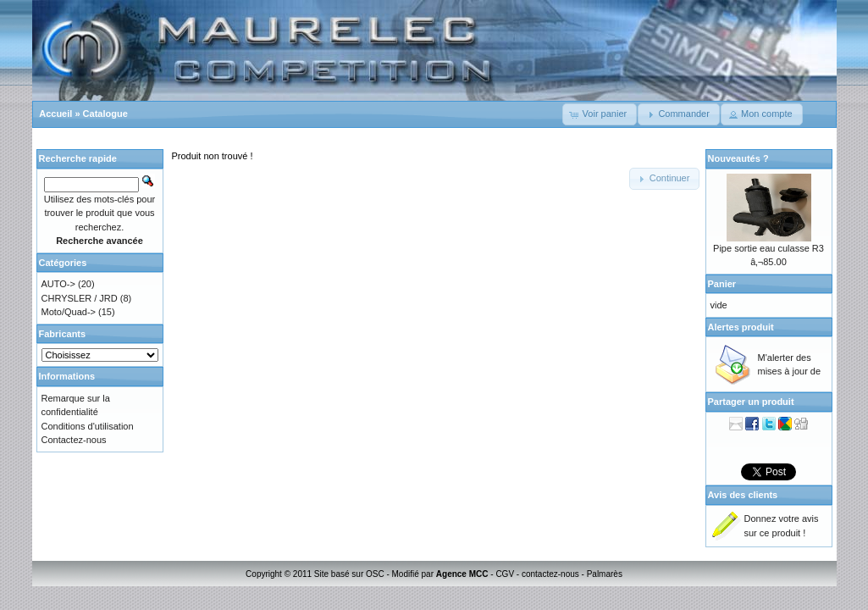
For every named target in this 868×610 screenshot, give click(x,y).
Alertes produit (741, 327)
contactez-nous (550, 574)
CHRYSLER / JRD (79, 298)
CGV (504, 574)
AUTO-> (58, 284)
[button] (600, 114)
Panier (722, 284)
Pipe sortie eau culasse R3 (768, 248)
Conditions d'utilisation (87, 426)
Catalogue (105, 113)
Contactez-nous (74, 440)
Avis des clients (743, 495)
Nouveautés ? (738, 158)
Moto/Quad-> (69, 312)
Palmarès (604, 574)
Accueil (55, 113)
